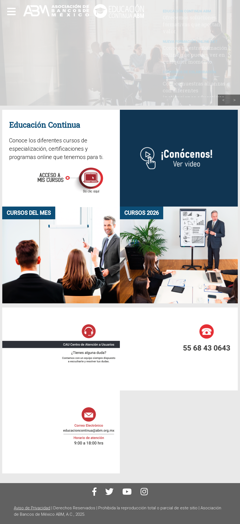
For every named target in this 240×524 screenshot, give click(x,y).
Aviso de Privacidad (32, 507)
